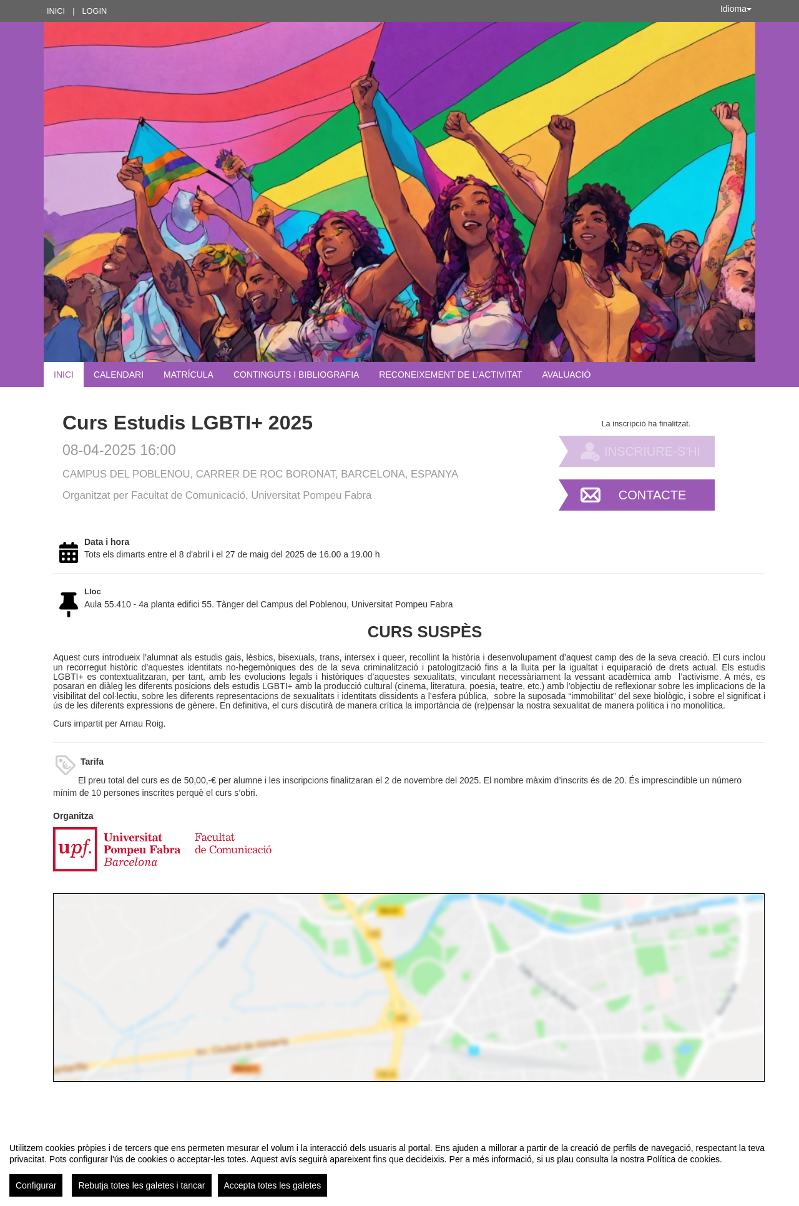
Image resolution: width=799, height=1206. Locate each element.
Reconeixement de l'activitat (450, 375)
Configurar (36, 1185)
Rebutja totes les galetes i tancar (141, 1185)
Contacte (653, 495)
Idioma (736, 9)
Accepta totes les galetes (272, 1185)
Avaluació (566, 375)
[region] (399, 1165)
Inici (56, 11)
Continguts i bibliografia (296, 375)
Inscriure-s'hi (652, 451)
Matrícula (188, 375)
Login (94, 11)
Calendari (119, 375)
